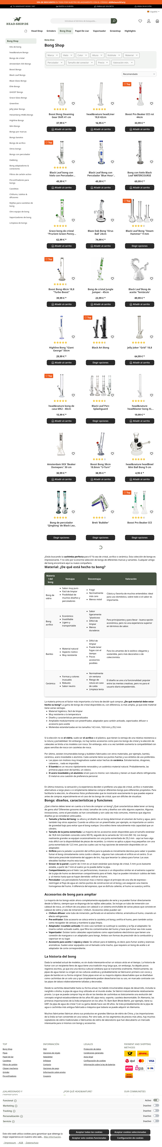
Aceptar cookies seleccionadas (130, 1132)
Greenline (14, 103)
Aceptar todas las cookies (89, 1132)
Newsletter (48, 1056)
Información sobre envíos (54, 1072)
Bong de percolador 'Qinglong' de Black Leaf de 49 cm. (61, 524)
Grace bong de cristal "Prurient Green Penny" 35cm (61, 232)
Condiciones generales (94, 1053)
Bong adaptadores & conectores (19, 167)
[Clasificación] (139, 74)
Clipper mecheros (10, 1068)
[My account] (148, 21)
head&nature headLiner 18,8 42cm (100, 116)
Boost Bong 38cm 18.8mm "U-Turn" (100, 466)
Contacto (47, 1064)
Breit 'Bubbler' (100, 522)
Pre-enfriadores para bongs (19, 181)
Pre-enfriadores (9, 1076)
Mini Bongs (14, 126)
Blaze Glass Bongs (17, 80)
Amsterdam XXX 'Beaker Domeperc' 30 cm (61, 466)
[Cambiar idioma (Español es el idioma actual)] (153, 11)
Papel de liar (8, 1056)
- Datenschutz (31, 1142)
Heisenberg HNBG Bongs (21, 114)
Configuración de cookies (95, 1060)
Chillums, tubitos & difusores (18, 196)
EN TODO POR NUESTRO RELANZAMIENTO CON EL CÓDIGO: (81, 2)
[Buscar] (114, 21)
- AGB (20, 1142)
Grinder (6, 1072)
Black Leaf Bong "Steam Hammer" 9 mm (139, 232)
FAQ (45, 1049)
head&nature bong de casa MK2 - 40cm (61, 407)
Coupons (47, 1076)
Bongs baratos (16, 137)
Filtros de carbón (10, 1064)
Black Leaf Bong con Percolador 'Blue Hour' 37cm (100, 174)
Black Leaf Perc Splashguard (100, 407)
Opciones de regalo (51, 1053)
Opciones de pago (51, 1068)
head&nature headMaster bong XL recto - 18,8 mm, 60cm (139, 407)
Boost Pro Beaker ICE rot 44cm (139, 116)
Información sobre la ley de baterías (99, 1064)
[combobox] (80, 21)
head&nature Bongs (18, 52)
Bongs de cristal (16, 58)
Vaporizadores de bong (20, 217)
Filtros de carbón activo (20, 174)
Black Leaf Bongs (17, 75)
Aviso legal (88, 1056)
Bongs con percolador (19, 154)
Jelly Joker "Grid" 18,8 (139, 347)
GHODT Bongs (16, 92)
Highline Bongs (16, 120)
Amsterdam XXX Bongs (20, 63)
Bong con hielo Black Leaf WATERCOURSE (140, 174)
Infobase (47, 1060)
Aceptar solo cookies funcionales (89, 1137)
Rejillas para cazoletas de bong (21, 204)
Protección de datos (92, 1049)
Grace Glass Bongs (18, 97)
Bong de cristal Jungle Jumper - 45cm (100, 291)
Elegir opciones (139, 245)
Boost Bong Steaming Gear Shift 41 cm (61, 116)
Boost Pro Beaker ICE (139, 522)
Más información (52, 1136)
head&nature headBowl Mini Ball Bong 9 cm (139, 466)
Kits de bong (15, 46)
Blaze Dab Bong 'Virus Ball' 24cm (100, 232)
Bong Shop (12, 41)
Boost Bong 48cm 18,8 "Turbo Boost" (61, 291)
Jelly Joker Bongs (17, 109)
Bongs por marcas (18, 131)
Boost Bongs (15, 69)
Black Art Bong (100, 347)
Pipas (5, 1053)
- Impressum (9, 1142)
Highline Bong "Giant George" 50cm (61, 349)
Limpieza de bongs (18, 223)
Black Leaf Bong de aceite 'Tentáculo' (139, 291)
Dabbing (13, 160)
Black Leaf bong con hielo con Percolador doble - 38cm (61, 174)
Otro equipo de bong (19, 211)
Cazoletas (13, 188)
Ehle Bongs (14, 86)
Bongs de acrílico (17, 143)
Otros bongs (15, 148)
